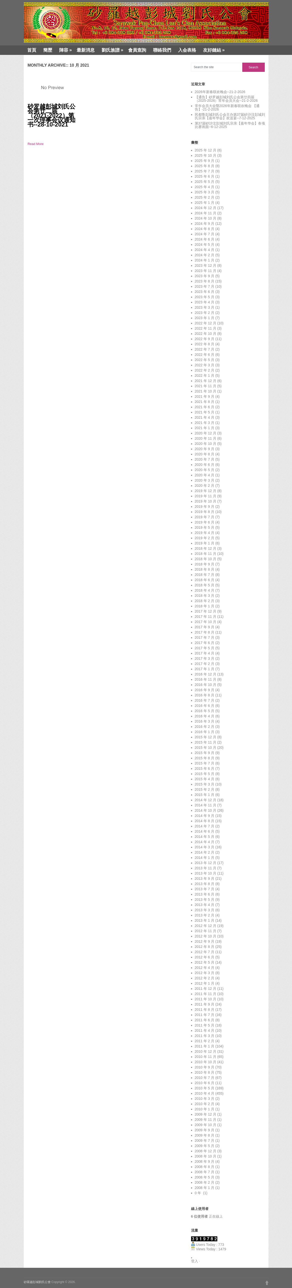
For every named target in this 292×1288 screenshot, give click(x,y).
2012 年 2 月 (205, 978)
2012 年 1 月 (205, 983)
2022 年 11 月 (205, 328)
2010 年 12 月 (205, 1051)
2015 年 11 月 (205, 742)
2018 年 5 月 (205, 585)
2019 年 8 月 (205, 512)
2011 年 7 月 (205, 1015)
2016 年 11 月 (205, 679)
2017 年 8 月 (205, 632)
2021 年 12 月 (205, 381)
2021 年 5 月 (205, 412)
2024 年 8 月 (205, 229)
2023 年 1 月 (205, 318)
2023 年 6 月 (205, 292)
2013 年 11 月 (205, 868)
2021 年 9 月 (205, 396)
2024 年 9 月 (205, 224)
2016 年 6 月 (205, 706)
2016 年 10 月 (205, 685)
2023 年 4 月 (205, 302)
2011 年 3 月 (205, 1036)
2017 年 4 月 (205, 653)
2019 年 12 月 (205, 491)
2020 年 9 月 (205, 449)
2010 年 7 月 (205, 1078)
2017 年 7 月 (205, 638)
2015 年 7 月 (205, 763)
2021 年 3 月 (205, 423)
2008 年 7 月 (205, 1172)
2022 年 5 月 (205, 360)
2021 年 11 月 (205, 386)
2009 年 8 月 (205, 1135)
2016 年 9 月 (205, 690)
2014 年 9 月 (205, 816)
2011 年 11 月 (205, 994)
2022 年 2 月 (205, 370)
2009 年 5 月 (205, 1146)
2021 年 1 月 (205, 428)
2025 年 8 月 (205, 166)
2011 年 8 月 (205, 1010)
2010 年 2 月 (205, 1104)
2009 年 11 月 (205, 1120)
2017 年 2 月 (205, 664)
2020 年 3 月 (205, 480)
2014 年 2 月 (205, 852)
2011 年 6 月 (205, 1020)
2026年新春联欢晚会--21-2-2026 (220, 92)
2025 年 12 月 (205, 150)
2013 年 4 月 (205, 905)
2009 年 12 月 (205, 1114)
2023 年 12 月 (205, 265)
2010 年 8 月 (205, 1072)
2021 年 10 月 (205, 391)
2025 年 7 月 (205, 171)
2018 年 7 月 (205, 575)
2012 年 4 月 (205, 968)
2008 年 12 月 (205, 1151)
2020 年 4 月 (205, 475)
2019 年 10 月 (205, 501)
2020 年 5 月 (205, 470)
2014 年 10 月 (205, 810)
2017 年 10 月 (205, 622)
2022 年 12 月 (205, 323)
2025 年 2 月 (205, 197)
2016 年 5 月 (205, 711)
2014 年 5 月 (205, 837)
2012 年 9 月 (205, 941)
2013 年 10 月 (205, 873)
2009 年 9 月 (205, 1130)
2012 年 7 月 (205, 952)
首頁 (31, 50)
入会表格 (187, 50)
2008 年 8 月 (205, 1167)
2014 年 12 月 (205, 800)
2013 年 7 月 (205, 889)
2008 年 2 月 (205, 1182)
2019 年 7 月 (205, 517)
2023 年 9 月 (205, 276)
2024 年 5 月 (205, 245)
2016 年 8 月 (205, 695)
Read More (35, 143)
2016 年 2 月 (205, 727)
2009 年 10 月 (205, 1125)
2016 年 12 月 (205, 674)
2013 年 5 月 (205, 900)
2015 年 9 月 (205, 753)
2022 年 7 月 (205, 349)
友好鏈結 (214, 50)
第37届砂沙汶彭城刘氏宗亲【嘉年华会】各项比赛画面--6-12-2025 (230, 125)
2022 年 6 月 (205, 355)
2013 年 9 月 (205, 879)
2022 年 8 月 (205, 344)
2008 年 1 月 (205, 1188)
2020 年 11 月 (205, 438)
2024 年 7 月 (205, 234)
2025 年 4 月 (205, 187)
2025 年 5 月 (205, 182)
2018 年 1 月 (205, 606)
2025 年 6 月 (205, 176)
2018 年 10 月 (205, 559)
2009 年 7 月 (205, 1141)
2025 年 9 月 (205, 161)
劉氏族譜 (112, 50)
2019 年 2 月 (205, 538)
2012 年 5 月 (205, 962)
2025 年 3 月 (205, 192)
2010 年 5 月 (205, 1088)
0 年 (198, 1193)
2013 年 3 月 (205, 910)
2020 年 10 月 (205, 444)
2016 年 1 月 (205, 732)
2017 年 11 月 (205, 617)
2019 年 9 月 (205, 507)
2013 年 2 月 (205, 915)
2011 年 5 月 (205, 1025)
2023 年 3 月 (205, 307)
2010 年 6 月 (205, 1083)
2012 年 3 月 (205, 973)
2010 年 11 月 (205, 1057)
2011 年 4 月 (205, 1030)
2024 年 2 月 (205, 255)
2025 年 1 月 (205, 203)
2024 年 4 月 (205, 250)
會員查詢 (137, 50)
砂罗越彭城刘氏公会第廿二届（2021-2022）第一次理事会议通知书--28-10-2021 (51, 115)
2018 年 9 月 (205, 564)
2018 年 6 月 (205, 580)
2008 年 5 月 (205, 1177)
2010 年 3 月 (205, 1099)
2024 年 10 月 (205, 218)
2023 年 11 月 (205, 271)
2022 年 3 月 (205, 365)
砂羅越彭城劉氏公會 (37, 1282)
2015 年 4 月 (205, 779)
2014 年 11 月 (205, 805)
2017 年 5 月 (205, 648)
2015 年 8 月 (205, 758)
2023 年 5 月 (205, 297)
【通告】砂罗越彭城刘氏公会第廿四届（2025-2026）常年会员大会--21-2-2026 (226, 99)
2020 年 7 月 (205, 459)
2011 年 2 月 (205, 1041)
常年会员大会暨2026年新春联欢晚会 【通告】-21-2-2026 (227, 107)
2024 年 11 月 (205, 213)
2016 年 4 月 (205, 716)
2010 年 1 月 (205, 1109)
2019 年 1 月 (205, 543)
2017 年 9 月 (205, 627)
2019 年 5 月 (205, 527)
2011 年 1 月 (205, 1046)
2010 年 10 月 (205, 1062)
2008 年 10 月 (205, 1156)
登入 (194, 1261)
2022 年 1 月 (205, 376)
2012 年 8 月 (205, 947)
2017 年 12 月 (205, 611)
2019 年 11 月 (205, 496)
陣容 (65, 50)
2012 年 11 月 (205, 931)
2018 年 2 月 (205, 601)
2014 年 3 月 (205, 847)
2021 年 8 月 (205, 402)
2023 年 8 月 (205, 281)
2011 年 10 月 (205, 999)
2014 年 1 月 (205, 858)
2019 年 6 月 (205, 522)
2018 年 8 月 (205, 569)
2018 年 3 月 (205, 596)
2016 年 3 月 (205, 721)
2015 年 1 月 (205, 795)
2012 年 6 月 (205, 957)
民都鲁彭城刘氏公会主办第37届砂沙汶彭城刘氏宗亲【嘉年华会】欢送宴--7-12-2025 (230, 116)
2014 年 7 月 (205, 826)
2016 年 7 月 (205, 700)
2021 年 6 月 (205, 407)
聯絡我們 (162, 50)
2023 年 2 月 (205, 313)
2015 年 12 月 (205, 737)
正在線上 (207, 1216)
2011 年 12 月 (205, 989)
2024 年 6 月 (205, 239)
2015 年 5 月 (205, 774)
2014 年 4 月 (205, 842)
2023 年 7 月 (205, 286)
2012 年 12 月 (205, 926)
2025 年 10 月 (205, 155)
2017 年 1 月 (205, 669)
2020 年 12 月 (205, 433)
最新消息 (86, 50)
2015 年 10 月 (205, 748)
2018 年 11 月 (205, 554)
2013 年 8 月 (205, 884)
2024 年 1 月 (205, 260)
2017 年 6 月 (205, 643)
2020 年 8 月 (205, 454)
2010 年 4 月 (205, 1093)
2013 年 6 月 (205, 894)
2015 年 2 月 (205, 789)
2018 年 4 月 (205, 590)
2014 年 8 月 (205, 821)
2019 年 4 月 (205, 533)
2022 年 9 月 (205, 339)
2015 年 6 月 (205, 769)
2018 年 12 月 (205, 548)
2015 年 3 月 (205, 784)
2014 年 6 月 (205, 831)
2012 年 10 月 (205, 936)
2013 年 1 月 (205, 920)
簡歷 (47, 50)
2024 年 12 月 (205, 208)
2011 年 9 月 (205, 1004)
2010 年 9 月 (205, 1067)
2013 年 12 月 (205, 863)
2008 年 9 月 (205, 1161)
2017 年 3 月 (205, 658)
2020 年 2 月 (205, 486)
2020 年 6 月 (205, 465)
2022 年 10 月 (205, 334)
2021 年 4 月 (205, 417)
